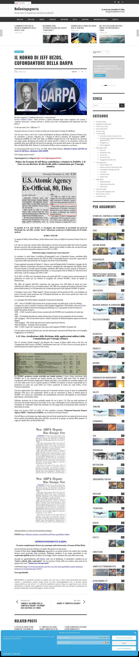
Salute (102, 186)
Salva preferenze (124, 648)
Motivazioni (99, 148)
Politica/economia (105, 184)
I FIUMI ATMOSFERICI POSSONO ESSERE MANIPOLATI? (76, 628)
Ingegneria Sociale (102, 124)
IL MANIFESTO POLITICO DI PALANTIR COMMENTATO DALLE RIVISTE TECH (25, 28)
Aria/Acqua (103, 152)
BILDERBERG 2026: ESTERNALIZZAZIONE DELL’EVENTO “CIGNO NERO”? (55, 28)
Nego (124, 643)
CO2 (101, 172)
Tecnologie (99, 162)
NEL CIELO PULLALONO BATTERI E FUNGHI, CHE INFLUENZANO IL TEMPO (111, 28)
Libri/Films (99, 189)
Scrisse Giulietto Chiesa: (23, 120)
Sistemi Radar (104, 165)
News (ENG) (100, 129)
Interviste (99, 131)
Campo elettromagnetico (104, 192)
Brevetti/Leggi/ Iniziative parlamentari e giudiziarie (105, 274)
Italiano (20, 3)
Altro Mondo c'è (101, 194)
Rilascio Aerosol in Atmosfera (109, 167)
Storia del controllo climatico (109, 136)
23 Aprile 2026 (18, 32)
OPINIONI (99, 122)
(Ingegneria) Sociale (106, 160)
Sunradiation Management (108, 169)
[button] (135, 633)
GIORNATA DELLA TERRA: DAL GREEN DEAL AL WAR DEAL (83, 27)
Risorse (102, 155)
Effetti (98, 179)
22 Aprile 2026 (75, 30)
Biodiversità (103, 182)
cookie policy (16, 653)
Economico (103, 157)
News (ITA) (99, 126)
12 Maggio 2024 (22, 72)
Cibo (101, 150)
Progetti (102, 143)
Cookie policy (7, 653)
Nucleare (103, 174)
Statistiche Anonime (124, 638)
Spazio (102, 177)
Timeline (98, 134)
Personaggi (19, 52)
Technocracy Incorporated (38, 563)
